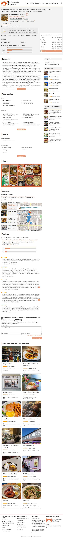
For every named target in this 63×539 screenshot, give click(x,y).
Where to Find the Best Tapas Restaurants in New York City (53, 123)
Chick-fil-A (53, 95)
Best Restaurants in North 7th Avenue (21, 11)
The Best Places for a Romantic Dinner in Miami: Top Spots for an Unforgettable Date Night (38, 525)
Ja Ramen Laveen (21, 522)
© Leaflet (27, 230)
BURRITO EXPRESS (21, 526)
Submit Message (36, 338)
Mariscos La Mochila (21, 528)
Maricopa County (40, 9)
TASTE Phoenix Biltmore (7, 521)
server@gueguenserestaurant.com (53, 526)
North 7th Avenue (5, 23)
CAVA (3, 527)
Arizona (33, 9)
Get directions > (25, 202)
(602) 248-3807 (6, 42)
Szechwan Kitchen (37, 11)
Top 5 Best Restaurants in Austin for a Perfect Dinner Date (38, 521)
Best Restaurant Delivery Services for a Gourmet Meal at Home (53, 135)
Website (23, 42)
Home (27, 3)
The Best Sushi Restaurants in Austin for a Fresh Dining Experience (53, 140)
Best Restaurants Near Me (50, 3)
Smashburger (5, 525)
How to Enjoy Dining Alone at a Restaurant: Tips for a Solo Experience (53, 112)
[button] (30, 212)
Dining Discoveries (35, 3)
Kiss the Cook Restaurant (8, 523)
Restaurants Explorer (8, 9)
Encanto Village (5, 11)
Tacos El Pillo (20, 529)
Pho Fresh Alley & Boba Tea (53, 101)
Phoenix (49, 9)
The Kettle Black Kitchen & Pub (53, 73)
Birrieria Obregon (6, 520)
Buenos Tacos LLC (53, 90)
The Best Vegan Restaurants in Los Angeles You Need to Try (38, 530)
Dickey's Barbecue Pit (7, 529)
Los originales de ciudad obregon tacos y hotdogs (53, 84)
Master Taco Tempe (53, 78)
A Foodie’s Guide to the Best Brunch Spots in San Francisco (53, 129)
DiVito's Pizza (20, 524)
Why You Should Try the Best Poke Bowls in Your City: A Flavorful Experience (53, 118)
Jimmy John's (20, 520)
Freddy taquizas (6, 531)
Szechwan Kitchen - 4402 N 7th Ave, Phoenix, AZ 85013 (30, 208)
